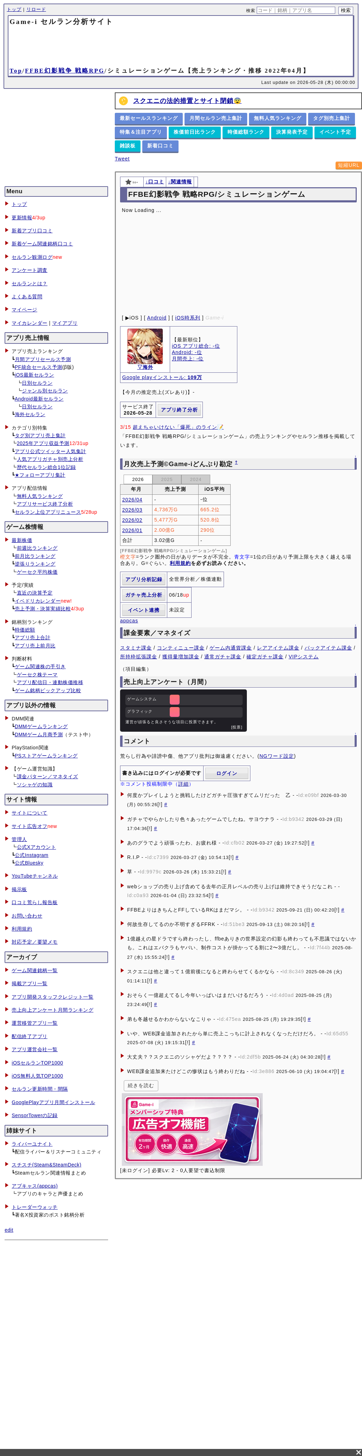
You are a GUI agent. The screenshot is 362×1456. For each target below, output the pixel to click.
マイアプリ (65, 323)
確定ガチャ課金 (264, 656)
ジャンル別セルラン (45, 391)
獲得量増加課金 (180, 656)
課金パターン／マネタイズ (47, 776)
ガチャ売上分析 (143, 595)
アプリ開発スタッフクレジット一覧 (52, 997)
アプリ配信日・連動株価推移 (50, 682)
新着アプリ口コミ (32, 230)
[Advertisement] (180, 46)
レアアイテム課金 (278, 648)
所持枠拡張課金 (138, 656)
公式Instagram (32, 855)
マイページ (24, 309)
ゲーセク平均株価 (37, 572)
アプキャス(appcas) (35, 1186)
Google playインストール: (162, 377)
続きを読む (141, 1085)
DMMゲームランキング (41, 726)
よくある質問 (27, 296)
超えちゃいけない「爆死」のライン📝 (178, 427)
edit (9, 1230)
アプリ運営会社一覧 (35, 1049)
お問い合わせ (27, 916)
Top (16, 70)
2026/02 (132, 520)
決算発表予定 (292, 132)
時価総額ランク (245, 132)
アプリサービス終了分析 (45, 504)
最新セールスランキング (149, 118)
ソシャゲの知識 (35, 784)
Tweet (122, 159)
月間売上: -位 (188, 358)
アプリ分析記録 (143, 579)
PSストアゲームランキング (46, 756)
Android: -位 (187, 352)
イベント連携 (144, 610)
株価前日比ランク (195, 132)
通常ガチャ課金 (222, 656)
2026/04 (132, 499)
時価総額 (25, 630)
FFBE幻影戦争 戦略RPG (65, 70)
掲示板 (19, 889)
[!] (160, 804)
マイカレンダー (30, 323)
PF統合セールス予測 (38, 367)
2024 (196, 479)
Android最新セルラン (39, 399)
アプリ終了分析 (179, 410)
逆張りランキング (35, 564)
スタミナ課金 (136, 648)
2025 (167, 479)
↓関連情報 (180, 181)
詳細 (183, 784)
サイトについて (30, 813)
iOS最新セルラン (34, 375)
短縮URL (349, 165)
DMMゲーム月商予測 (39, 734)
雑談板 (128, 145)
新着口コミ (160, 145)
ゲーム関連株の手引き (40, 666)
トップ (14, 9)
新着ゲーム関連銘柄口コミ (42, 243)
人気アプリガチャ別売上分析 (50, 459)
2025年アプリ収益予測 (43, 443)
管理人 (19, 839)
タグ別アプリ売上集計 (40, 435)
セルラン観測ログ (32, 257)
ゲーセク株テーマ (37, 674)
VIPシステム (304, 656)
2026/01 (132, 530)
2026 (138, 479)
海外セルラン (30, 414)
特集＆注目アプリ (141, 132)
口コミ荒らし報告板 (35, 902)
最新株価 (22, 540)
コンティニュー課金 (181, 648)
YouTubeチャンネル (35, 876)
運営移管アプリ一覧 (35, 1023)
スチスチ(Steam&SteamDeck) (46, 1165)
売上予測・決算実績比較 (43, 608)
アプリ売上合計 (33, 637)
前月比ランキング (35, 556)
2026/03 (132, 510)
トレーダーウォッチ (35, 1207)
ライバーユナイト (32, 1144)
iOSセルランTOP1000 (37, 1063)
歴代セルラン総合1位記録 (46, 467)
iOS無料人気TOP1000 (37, 1076)
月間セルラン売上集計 (215, 118)
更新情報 (22, 217)
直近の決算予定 (35, 593)
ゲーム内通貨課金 (231, 648)
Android (157, 318)
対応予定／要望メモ (35, 942)
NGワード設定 (277, 756)
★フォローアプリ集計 (40, 475)
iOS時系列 (187, 318)
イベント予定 (335, 132)
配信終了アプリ (30, 1036)
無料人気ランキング (40, 496)
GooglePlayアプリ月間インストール (53, 1102)
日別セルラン (37, 383)
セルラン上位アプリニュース (48, 512)
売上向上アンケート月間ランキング (52, 1010)
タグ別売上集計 (331, 118)
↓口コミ (154, 181)
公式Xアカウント (36, 847)
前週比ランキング (37, 548)
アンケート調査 (30, 270)
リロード (36, 9)
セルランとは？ (30, 283)
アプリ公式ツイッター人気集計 (50, 451)
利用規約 (22, 929)
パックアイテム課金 (328, 648)
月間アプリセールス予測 (43, 359)
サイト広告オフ (30, 826)
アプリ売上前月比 (35, 645)
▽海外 (145, 367)
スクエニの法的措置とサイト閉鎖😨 (187, 100)
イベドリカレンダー (38, 601)
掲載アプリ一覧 (30, 983)
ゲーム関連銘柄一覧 (35, 970)
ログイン (226, 773)
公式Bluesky (29, 863)
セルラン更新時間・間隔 (40, 1089)
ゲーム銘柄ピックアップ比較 (48, 690)
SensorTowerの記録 (35, 1115)
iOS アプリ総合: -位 (196, 346)
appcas (129, 620)
